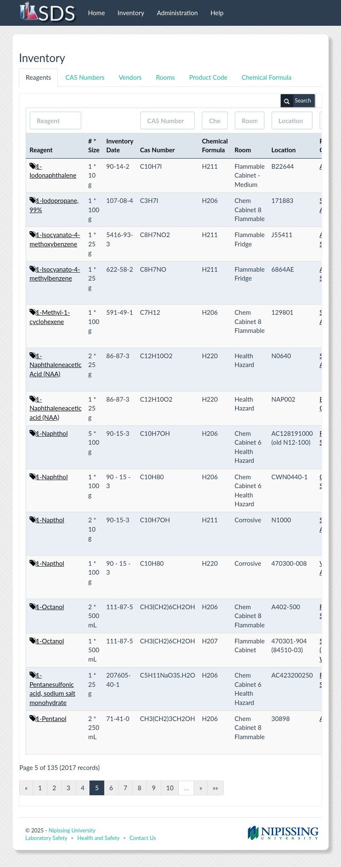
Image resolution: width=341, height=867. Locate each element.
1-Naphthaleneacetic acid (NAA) (55, 408)
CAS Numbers (84, 77)
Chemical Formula (267, 77)
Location (283, 150)
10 (169, 787)
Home (96, 12)
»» (215, 787)
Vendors (130, 77)
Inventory (131, 12)
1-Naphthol (52, 433)
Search (296, 101)
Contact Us (143, 838)
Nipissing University (72, 830)
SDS (47, 12)
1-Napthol (50, 520)
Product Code (208, 77)
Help (217, 12)
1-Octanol (50, 606)
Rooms (165, 77)
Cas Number (157, 150)
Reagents (38, 77)
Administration (177, 12)
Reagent (41, 150)
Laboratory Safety (46, 838)
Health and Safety (98, 838)
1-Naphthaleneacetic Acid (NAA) (55, 365)
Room (243, 150)
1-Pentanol (51, 718)
